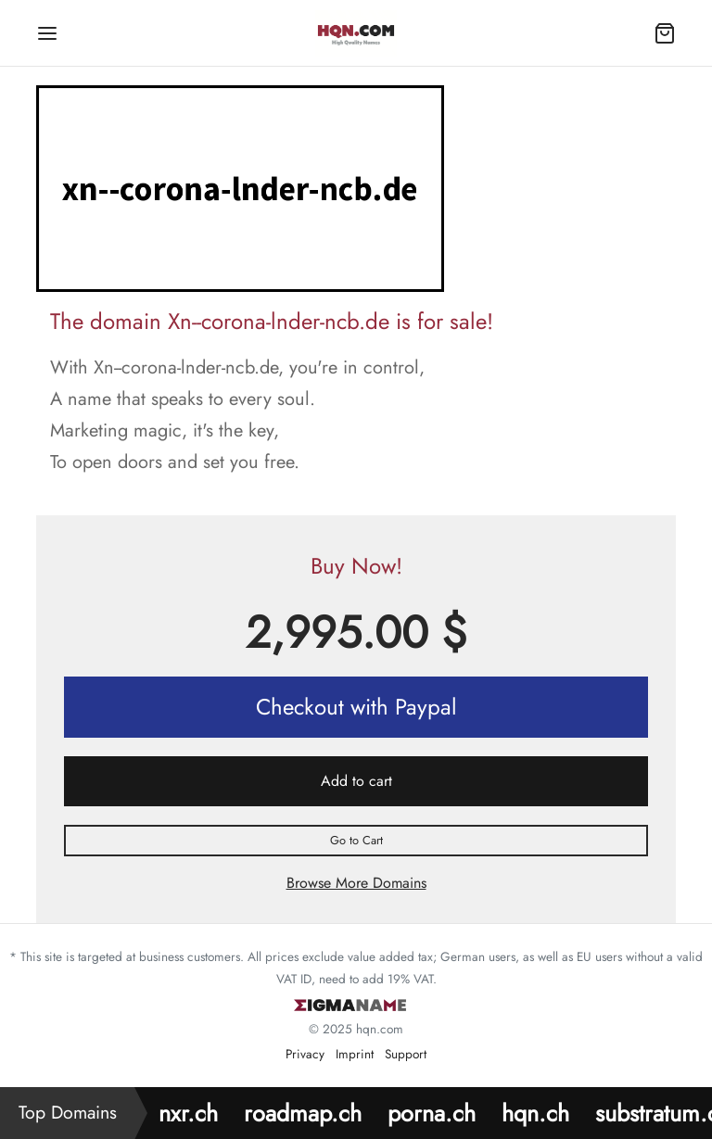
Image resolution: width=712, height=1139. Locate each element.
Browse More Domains (356, 882)
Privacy (305, 1053)
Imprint (355, 1053)
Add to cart (356, 780)
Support (405, 1053)
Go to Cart (356, 840)
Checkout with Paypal (356, 706)
